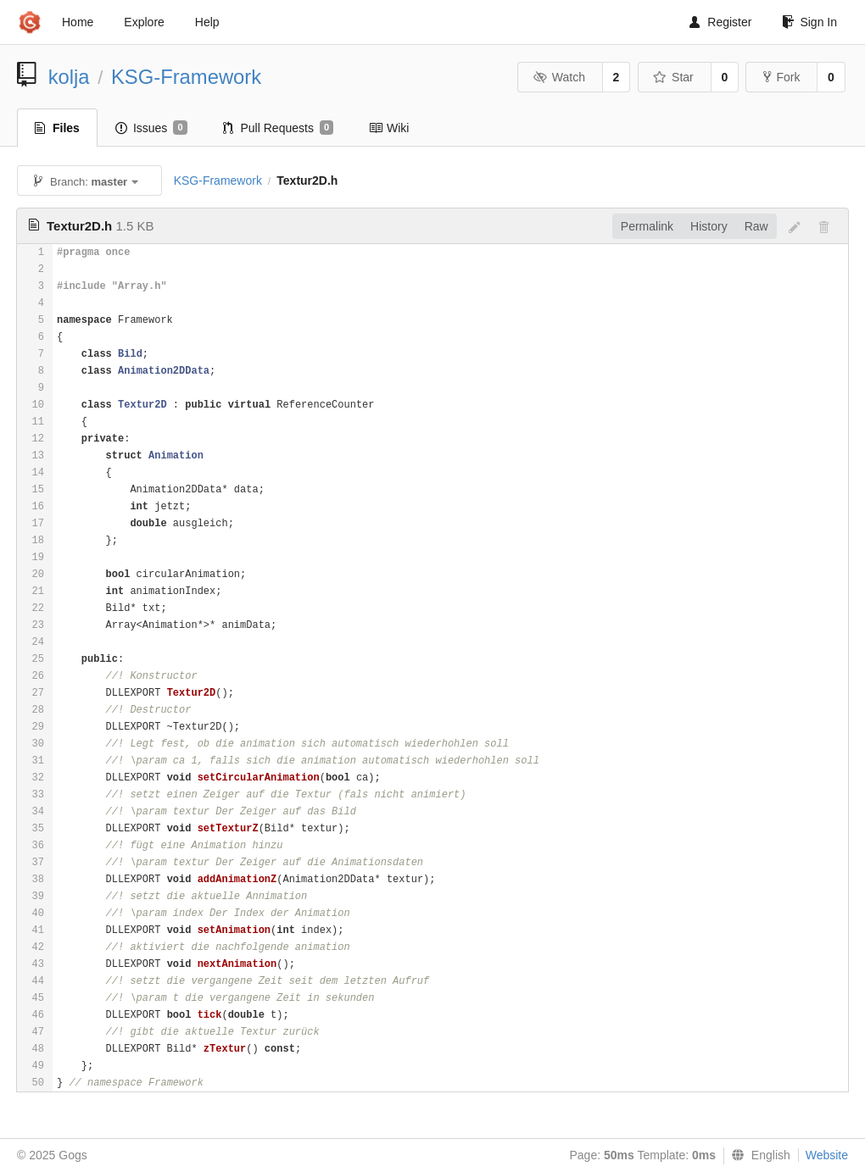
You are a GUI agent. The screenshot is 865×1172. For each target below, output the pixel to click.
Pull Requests (278, 128)
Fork (781, 77)
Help (207, 22)
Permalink (647, 226)
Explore (144, 22)
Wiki (389, 128)
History (709, 226)
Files (57, 128)
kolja (69, 76)
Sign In (809, 22)
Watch (559, 77)
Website (827, 1155)
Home (77, 22)
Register (720, 22)
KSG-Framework (186, 76)
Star (673, 77)
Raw (756, 226)
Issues (151, 128)
